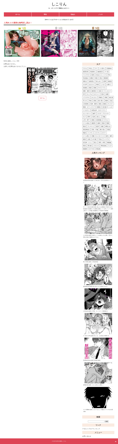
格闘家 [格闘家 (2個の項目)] (85, 149)
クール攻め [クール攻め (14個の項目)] (86, 123)
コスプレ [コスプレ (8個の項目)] (97, 133)
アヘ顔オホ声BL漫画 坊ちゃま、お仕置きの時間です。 (96, 335)
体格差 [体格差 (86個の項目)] (110, 81)
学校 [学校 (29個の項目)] (90, 100)
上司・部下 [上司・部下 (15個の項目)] (86, 120)
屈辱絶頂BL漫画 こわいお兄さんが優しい (93, 385)
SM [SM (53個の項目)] (84, 94)
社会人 (73, 14)
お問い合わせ (86, 436)
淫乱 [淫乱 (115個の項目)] (100, 78)
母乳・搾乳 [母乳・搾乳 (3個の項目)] (102, 142)
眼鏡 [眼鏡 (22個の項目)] (104, 104)
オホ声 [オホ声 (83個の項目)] (85, 84)
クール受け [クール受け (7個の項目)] (86, 136)
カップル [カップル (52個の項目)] (89, 94)
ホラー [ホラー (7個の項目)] (104, 133)
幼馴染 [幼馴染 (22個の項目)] (99, 107)
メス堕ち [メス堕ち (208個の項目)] (102, 68)
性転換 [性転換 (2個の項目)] (98, 149)
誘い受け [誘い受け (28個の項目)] (100, 100)
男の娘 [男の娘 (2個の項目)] (90, 145)
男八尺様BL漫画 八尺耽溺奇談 (90, 261)
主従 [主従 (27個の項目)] (111, 100)
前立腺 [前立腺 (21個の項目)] (104, 107)
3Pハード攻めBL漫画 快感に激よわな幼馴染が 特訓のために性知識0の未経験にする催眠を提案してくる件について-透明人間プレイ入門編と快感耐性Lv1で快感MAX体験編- (98, 208)
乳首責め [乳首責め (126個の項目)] (85, 78)
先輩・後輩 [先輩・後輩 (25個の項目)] (93, 104)
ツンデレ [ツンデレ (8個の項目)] (90, 133)
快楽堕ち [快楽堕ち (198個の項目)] (92, 71)
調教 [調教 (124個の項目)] (91, 78)
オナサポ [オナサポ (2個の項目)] (91, 149)
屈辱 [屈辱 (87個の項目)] (104, 81)
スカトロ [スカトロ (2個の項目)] (96, 145)
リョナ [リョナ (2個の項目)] (110, 145)
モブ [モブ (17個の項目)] (84, 117)
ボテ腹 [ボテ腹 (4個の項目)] (94, 139)
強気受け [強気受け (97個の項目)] (91, 81)
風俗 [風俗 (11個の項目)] (103, 123)
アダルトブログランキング (91, 429)
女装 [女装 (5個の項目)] (89, 139)
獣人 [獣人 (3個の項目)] (95, 142)
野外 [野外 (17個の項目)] (89, 117)
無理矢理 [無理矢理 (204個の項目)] (85, 71)
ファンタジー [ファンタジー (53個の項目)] (107, 91)
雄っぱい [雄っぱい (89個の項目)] (98, 81)
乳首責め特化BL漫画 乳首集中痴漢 (91, 360)
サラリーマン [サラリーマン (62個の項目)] (102, 88)
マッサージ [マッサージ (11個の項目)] (91, 126)
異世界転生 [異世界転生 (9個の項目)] (86, 129)
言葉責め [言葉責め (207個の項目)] (109, 68)
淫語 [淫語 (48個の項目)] (102, 94)
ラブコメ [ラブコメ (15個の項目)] (106, 120)
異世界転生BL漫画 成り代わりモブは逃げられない (95, 286)
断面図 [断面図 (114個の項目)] (106, 78)
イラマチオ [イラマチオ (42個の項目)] (86, 97)
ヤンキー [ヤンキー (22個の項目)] (110, 104)
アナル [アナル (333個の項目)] (85, 68)
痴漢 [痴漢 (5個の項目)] (84, 139)
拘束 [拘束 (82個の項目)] (97, 84)
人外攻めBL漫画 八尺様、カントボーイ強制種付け (95, 311)
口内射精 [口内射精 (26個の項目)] (85, 104)
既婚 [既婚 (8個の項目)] (84, 133)
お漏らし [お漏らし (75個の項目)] (109, 84)
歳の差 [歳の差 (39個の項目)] (111, 97)
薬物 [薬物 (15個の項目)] (93, 120)
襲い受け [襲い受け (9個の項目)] (102, 129)
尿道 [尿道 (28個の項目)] (95, 100)
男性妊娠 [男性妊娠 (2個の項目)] (103, 145)
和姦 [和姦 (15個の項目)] (104, 117)
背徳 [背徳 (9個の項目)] (108, 129)
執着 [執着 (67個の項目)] (90, 88)
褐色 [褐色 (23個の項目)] (100, 104)
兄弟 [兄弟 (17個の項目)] (93, 117)
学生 (45, 14)
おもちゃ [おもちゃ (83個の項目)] (91, 84)
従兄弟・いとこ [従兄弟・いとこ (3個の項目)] (87, 142)
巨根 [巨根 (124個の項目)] (96, 78)
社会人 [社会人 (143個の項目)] (98, 75)
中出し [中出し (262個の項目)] (91, 68)
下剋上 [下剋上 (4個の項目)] (100, 139)
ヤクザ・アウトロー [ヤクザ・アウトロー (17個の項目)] (103, 113)
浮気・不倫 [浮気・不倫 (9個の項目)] (95, 129)
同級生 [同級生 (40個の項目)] (101, 97)
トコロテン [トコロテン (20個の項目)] (86, 110)
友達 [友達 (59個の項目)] (100, 91)
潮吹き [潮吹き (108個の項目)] (85, 81)
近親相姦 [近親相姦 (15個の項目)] (98, 120)
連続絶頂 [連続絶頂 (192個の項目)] (100, 71)
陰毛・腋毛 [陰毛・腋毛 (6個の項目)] (109, 136)
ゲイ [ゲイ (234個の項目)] (96, 68)
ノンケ (100, 14)
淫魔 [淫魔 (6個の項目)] (93, 136)
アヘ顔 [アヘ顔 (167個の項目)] (107, 71)
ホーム (17, 14)
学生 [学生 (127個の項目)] (109, 75)
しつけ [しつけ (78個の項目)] (103, 84)
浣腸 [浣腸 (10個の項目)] (102, 126)
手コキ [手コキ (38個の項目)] (85, 100)
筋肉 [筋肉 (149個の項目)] (93, 75)
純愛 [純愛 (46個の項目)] (107, 94)
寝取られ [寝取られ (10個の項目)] (107, 126)
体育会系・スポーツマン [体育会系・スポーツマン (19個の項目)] (99, 110)
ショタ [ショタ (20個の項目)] (110, 107)
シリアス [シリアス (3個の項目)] (106, 139)
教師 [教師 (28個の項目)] (106, 100)
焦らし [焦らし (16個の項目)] (99, 117)
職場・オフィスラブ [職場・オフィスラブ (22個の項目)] (89, 107)
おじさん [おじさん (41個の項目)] (94, 97)
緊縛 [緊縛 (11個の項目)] (108, 123)
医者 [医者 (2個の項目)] (84, 145)
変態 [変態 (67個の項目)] (95, 88)
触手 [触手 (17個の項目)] (94, 113)
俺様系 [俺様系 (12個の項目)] (93, 123)
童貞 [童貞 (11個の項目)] (84, 126)
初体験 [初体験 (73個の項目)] (85, 88)
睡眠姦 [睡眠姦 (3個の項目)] (109, 142)
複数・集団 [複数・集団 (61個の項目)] (86, 91)
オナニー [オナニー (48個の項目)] (96, 94)
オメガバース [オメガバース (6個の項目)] (100, 136)
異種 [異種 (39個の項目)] (106, 97)
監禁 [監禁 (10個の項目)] (97, 126)
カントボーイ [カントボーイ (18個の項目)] (87, 113)
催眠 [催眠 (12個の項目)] (98, 123)
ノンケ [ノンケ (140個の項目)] (104, 75)
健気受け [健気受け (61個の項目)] (94, 91)
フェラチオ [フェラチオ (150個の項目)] (86, 75)
